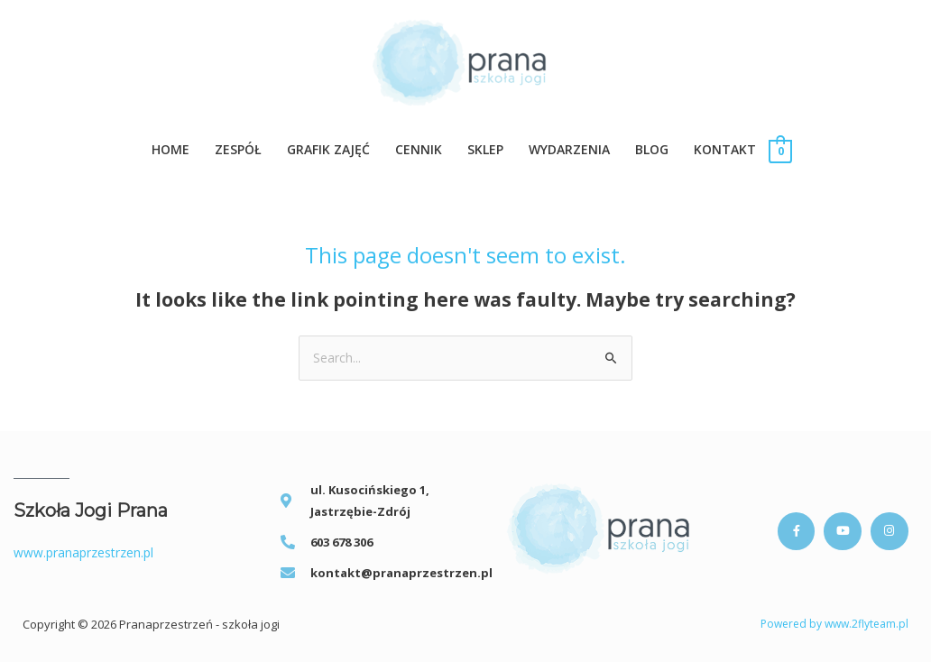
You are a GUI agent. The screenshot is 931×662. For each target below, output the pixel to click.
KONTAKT (725, 149)
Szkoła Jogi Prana (91, 511)
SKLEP (485, 149)
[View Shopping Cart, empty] (780, 150)
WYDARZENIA (569, 149)
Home (170, 149)
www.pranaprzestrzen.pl (83, 553)
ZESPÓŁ (238, 149)
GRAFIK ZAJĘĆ (328, 149)
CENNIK (418, 149)
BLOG (651, 149)
